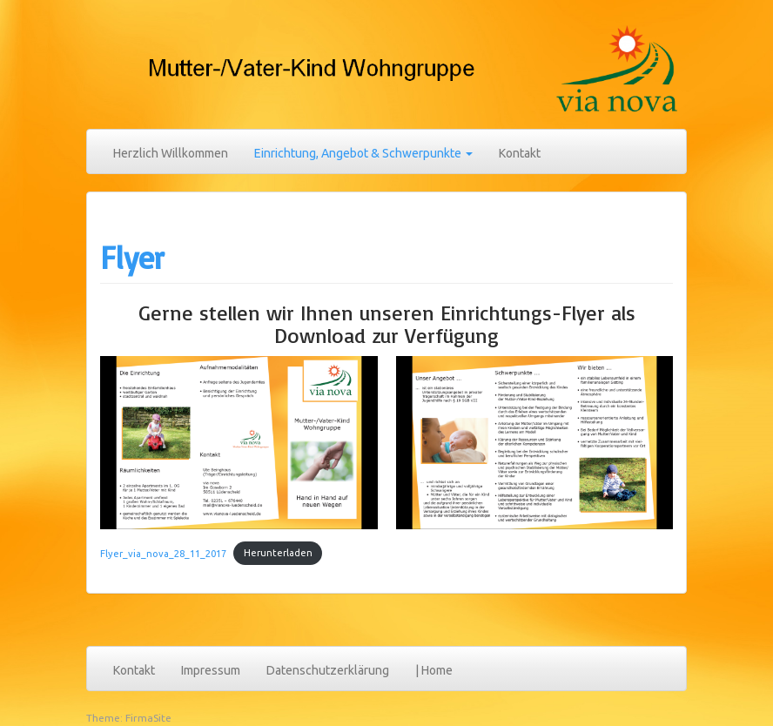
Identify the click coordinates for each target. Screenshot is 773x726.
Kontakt (520, 153)
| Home (434, 670)
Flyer (132, 257)
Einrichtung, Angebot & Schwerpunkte (363, 153)
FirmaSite (148, 717)
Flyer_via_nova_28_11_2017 (163, 553)
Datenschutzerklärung (327, 670)
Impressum (210, 670)
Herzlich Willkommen (170, 153)
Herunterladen (278, 553)
